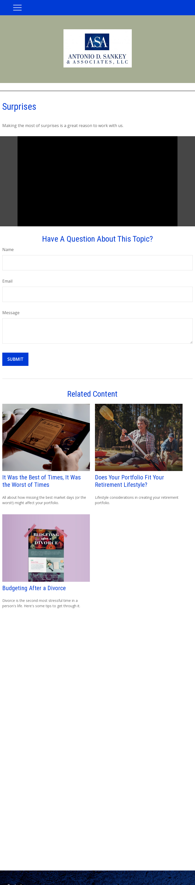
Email (7, 281)
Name (8, 249)
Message (11, 312)
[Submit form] (15, 359)
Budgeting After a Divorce (34, 588)
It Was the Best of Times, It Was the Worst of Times (41, 481)
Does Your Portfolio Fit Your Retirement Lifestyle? (129, 481)
